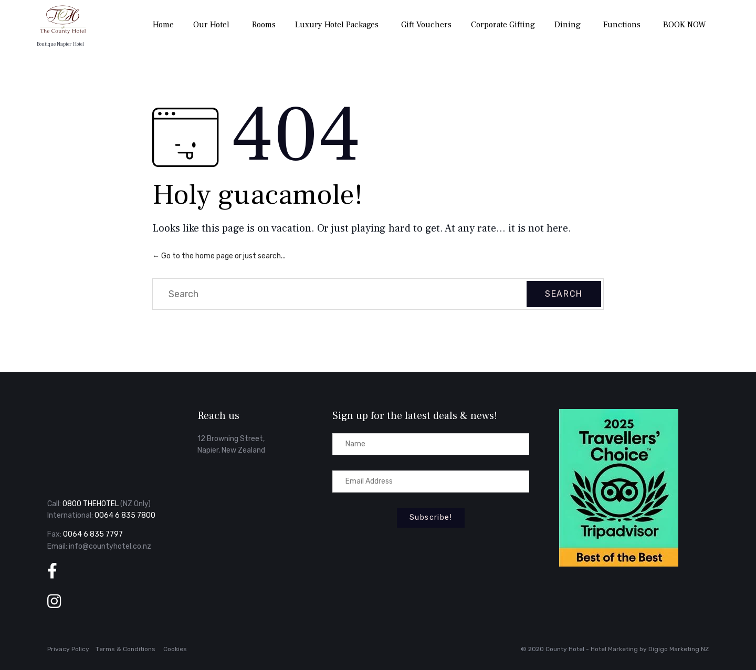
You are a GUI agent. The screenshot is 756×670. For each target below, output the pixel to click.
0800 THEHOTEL (90, 503)
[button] (431, 518)
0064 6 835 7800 (124, 515)
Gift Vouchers (426, 24)
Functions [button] (621, 24)
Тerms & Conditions (125, 649)
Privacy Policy (68, 649)
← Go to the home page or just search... (219, 256)
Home (163, 24)
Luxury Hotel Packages (337, 24)
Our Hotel (211, 24)
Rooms (264, 24)
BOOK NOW (684, 24)
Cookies (175, 649)
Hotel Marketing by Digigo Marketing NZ (650, 649)
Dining (567, 24)
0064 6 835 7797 (93, 534)
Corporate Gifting (503, 24)
